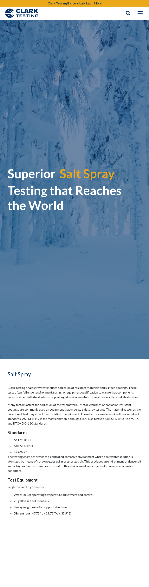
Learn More (93, 3)
